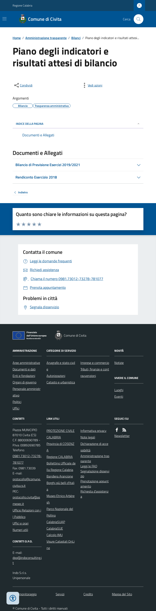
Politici (17, 401)
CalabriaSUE (55, 528)
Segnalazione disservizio (94, 474)
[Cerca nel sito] (136, 19)
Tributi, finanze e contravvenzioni (94, 372)
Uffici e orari (20, 523)
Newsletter (122, 435)
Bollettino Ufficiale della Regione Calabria (61, 466)
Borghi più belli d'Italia (60, 486)
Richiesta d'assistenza (94, 494)
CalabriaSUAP (56, 521)
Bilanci (76, 37)
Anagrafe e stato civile (61, 366)
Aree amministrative (26, 362)
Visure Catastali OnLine (61, 544)
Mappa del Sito (122, 594)
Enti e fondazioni (24, 375)
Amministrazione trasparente (46, 37)
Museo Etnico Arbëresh (61, 499)
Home (17, 37)
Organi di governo (24, 382)
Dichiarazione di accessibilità (94, 447)
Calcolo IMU (55, 534)
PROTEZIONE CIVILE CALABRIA (61, 434)
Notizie (119, 362)
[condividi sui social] (23, 85)
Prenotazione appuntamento (94, 484)
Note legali (87, 437)
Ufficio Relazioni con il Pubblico (27, 513)
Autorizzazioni (56, 375)
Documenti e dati (24, 369)
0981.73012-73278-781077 (27, 459)
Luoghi (118, 390)
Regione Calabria (22, 5)
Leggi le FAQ (88, 466)
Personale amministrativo (26, 392)
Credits (88, 594)
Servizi (60, 594)
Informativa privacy (93, 430)
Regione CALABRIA (60, 456)
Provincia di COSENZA (60, 447)
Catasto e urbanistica (61, 382)
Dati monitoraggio (25, 594)
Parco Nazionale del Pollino (60, 512)
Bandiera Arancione (60, 476)
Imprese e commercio (94, 362)
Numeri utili (20, 529)
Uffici (16, 408)
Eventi (118, 396)
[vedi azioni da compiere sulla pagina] (91, 85)
